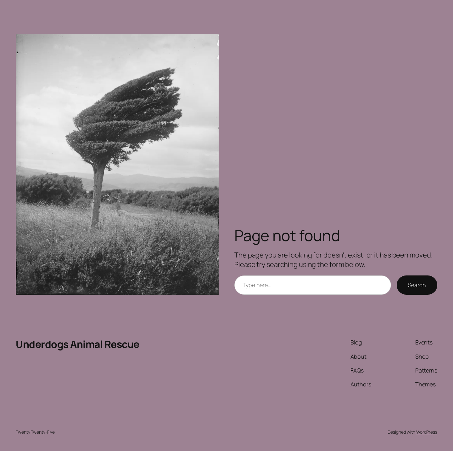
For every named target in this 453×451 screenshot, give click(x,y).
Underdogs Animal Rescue (77, 344)
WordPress (426, 432)
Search (417, 285)
